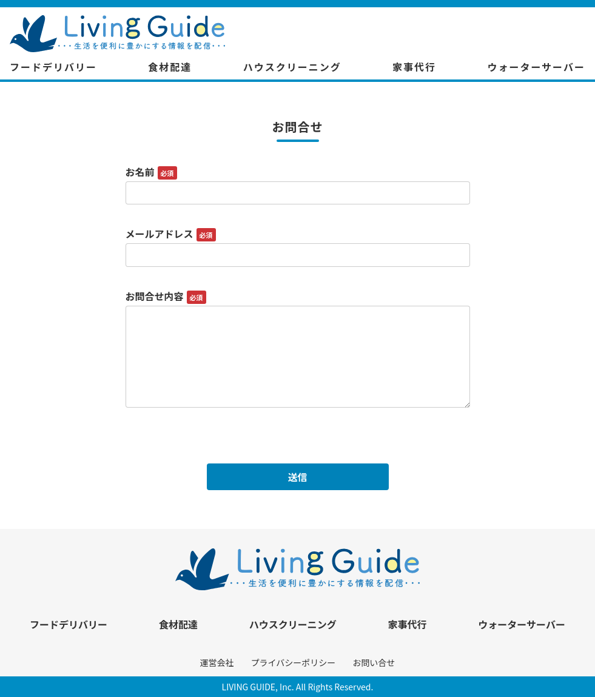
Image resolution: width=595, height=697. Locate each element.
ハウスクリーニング (292, 67)
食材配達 (170, 67)
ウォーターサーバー (536, 67)
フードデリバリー (53, 67)
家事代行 (414, 67)
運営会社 (217, 662)
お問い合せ (373, 662)
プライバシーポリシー (293, 662)
